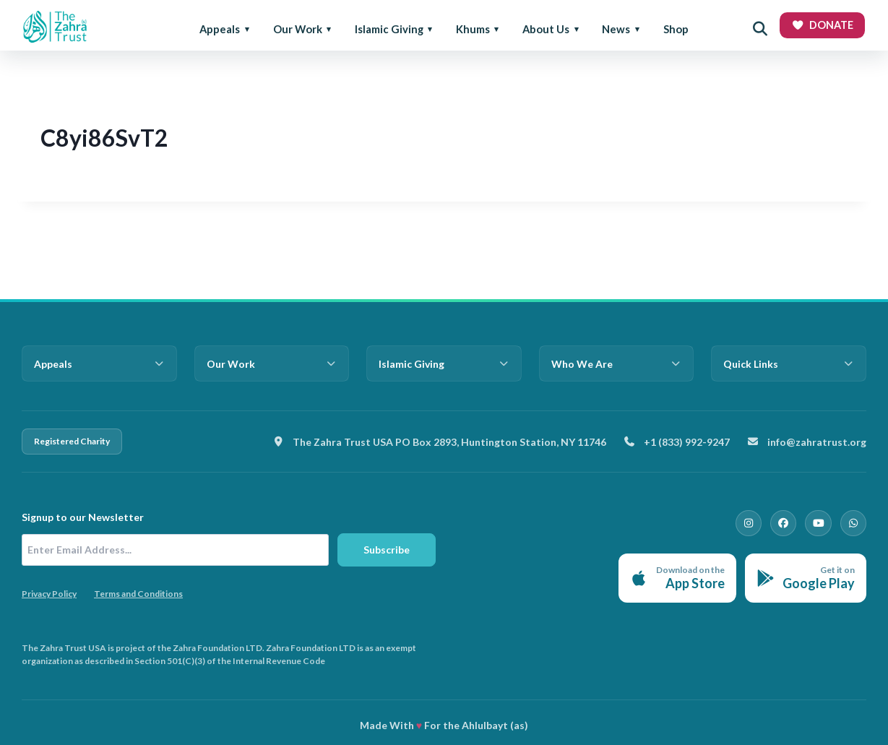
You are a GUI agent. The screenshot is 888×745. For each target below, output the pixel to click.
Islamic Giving (389, 28)
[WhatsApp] (853, 523)
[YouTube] (819, 523)
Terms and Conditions (138, 593)
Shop (676, 28)
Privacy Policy (49, 593)
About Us (545, 28)
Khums (473, 28)
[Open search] (760, 28)
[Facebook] (784, 523)
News (616, 28)
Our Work (297, 28)
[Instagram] (749, 523)
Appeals (219, 28)
